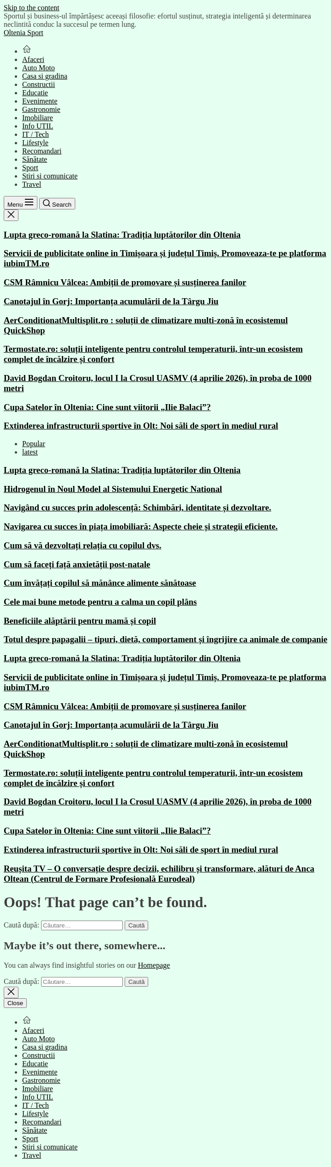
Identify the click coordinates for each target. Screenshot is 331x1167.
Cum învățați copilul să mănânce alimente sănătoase (100, 583)
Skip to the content (31, 8)
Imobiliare (37, 118)
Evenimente (39, 101)
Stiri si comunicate (50, 176)
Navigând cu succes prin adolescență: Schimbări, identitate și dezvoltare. (137, 507)
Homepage (154, 965)
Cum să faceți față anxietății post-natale (77, 564)
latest (30, 452)
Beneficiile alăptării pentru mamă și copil (80, 621)
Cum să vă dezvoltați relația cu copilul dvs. (83, 545)
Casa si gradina (44, 76)
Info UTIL (37, 126)
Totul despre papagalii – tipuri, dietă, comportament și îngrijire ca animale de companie (165, 639)
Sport (30, 168)
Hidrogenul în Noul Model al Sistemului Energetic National (113, 489)
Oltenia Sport (23, 33)
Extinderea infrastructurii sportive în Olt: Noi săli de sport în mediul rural (141, 425)
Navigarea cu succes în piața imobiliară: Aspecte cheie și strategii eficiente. (140, 526)
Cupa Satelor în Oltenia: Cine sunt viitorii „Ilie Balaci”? (107, 407)
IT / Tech (35, 134)
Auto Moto (38, 68)
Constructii (38, 84)
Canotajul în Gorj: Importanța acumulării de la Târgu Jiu (111, 301)
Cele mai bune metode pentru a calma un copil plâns (100, 602)
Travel (31, 184)
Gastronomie (41, 109)
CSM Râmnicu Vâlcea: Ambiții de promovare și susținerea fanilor (125, 282)
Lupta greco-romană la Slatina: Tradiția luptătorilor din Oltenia (122, 235)
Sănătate (34, 159)
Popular (33, 444)
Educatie (35, 93)
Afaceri (33, 59)
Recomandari (41, 151)
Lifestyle (35, 143)
